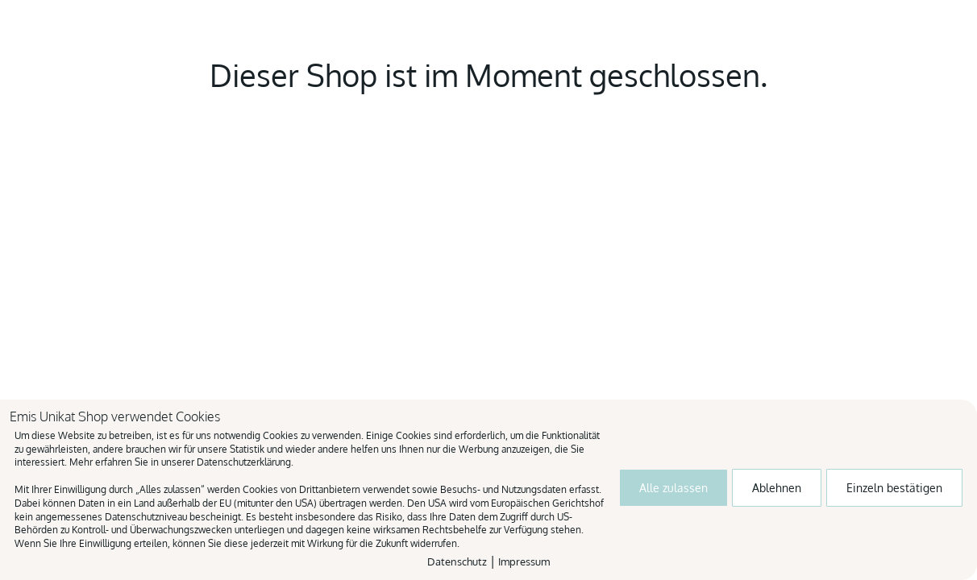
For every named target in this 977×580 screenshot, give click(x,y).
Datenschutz (457, 561)
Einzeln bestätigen (894, 488)
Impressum (524, 561)
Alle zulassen (673, 488)
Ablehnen (776, 488)
